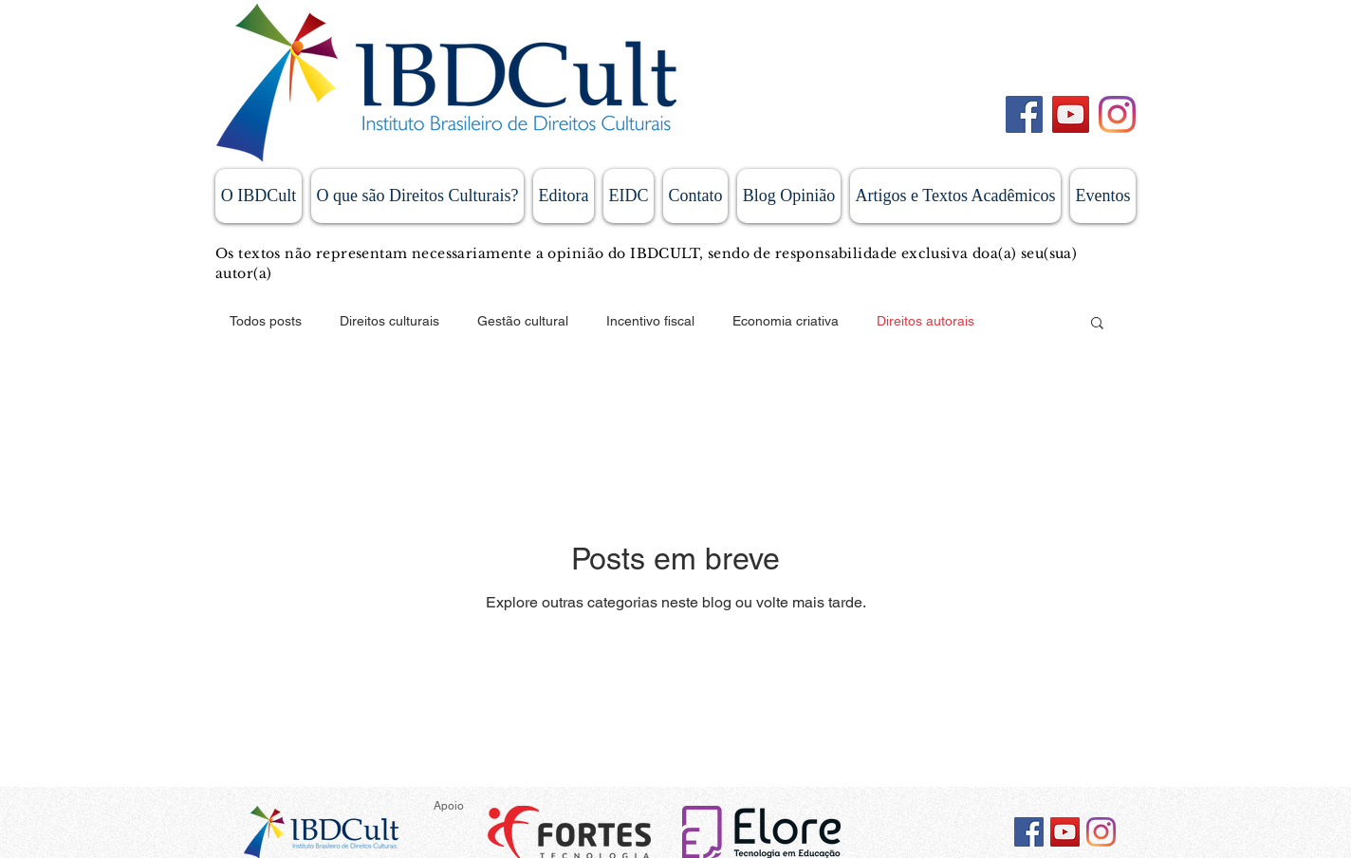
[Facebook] (1024, 114)
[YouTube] (1070, 114)
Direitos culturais (389, 320)
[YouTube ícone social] (1065, 832)
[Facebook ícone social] (1029, 832)
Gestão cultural (522, 320)
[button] (1097, 324)
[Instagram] (1117, 114)
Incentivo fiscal (650, 320)
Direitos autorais (925, 320)
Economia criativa (785, 320)
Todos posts (266, 320)
